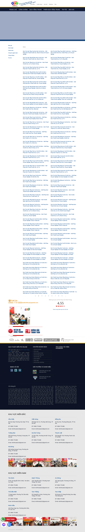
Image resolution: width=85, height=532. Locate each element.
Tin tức (64, 9)
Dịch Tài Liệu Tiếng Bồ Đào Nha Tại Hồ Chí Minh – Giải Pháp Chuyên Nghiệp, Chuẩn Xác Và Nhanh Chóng (35, 88)
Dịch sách (36, 351)
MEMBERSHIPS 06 (51, 340)
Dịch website (37, 358)
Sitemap (51, 4)
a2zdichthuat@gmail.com (30, 302)
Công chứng (23, 9)
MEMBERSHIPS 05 (38, 340)
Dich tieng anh (14, 4)
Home (24, 46)
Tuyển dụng (39, 4)
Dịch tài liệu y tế (37, 356)
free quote (17, 331)
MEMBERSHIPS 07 (67, 340)
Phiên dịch (10, 50)
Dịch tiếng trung (36, 9)
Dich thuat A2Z (11, 529)
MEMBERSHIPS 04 (29, 340)
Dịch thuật (10, 47)
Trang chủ (13, 9)
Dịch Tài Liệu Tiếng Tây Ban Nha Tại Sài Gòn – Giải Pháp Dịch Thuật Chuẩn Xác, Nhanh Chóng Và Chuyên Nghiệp (36, 53)
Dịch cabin (36, 360)
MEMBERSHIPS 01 (11, 340)
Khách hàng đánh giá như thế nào (60, 309)
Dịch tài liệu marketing (39, 362)
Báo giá (71, 9)
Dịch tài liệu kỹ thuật (38, 353)
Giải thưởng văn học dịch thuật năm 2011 (45, 371)
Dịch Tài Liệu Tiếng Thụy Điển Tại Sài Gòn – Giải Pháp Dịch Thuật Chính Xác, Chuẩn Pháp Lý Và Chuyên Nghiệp (64, 53)
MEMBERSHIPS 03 (22, 340)
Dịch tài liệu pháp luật (39, 354)
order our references (34, 331)
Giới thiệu (32, 4)
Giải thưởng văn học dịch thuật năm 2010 (45, 377)
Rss (55, 4)
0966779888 (10, 519)
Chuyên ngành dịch (13, 52)
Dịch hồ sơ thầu (37, 349)
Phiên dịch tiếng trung (52, 9)
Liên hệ (45, 4)
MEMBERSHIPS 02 (17, 340)
